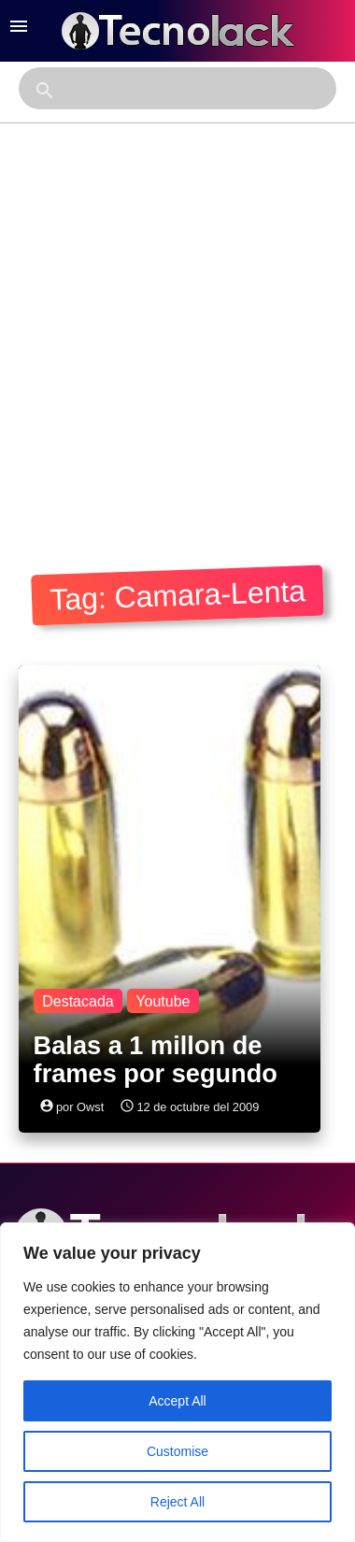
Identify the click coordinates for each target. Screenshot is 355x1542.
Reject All (177, 1501)
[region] (177, 1382)
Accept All (177, 1400)
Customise (177, 1451)
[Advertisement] (175, 340)
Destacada (78, 1000)
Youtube (162, 1000)
